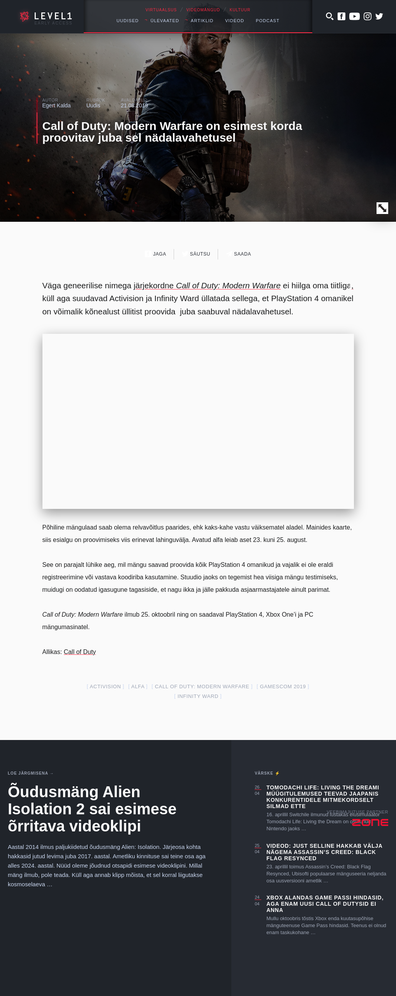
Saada (238, 254)
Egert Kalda (56, 105)
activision (105, 686)
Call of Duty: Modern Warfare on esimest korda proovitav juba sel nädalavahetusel (172, 131)
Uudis (93, 105)
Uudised (127, 20)
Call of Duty (80, 652)
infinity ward (198, 696)
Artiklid (202, 20)
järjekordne (207, 285)
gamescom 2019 (283, 686)
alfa (137, 686)
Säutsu (196, 254)
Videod (234, 20)
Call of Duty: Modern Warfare (202, 686)
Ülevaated (164, 20)
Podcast (268, 20)
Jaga (155, 254)
